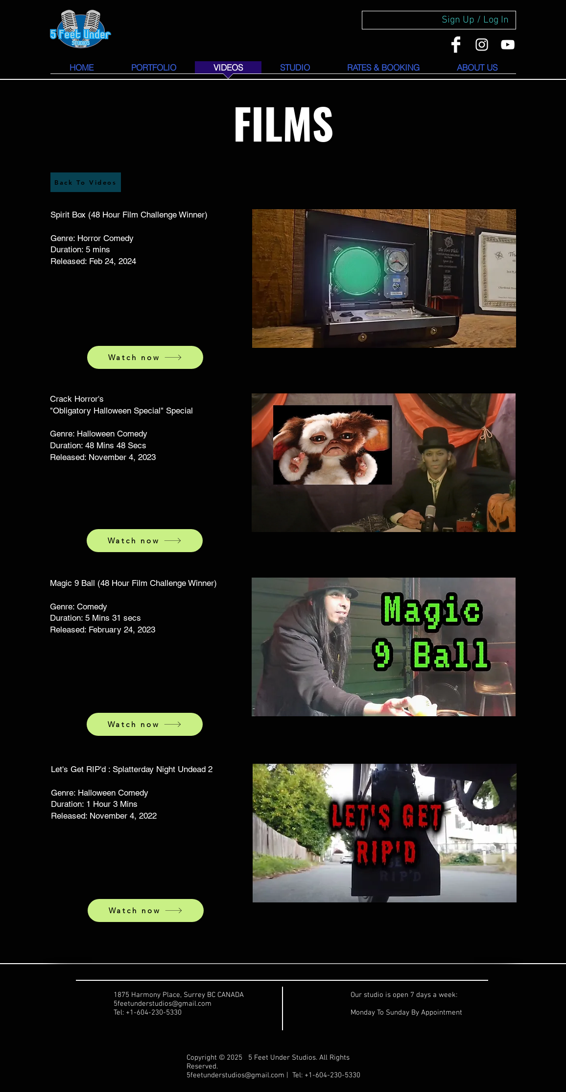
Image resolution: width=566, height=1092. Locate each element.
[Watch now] (145, 357)
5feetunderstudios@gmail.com (235, 1075)
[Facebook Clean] (456, 44)
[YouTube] (507, 44)
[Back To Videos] (85, 182)
